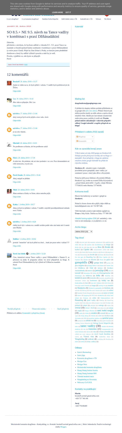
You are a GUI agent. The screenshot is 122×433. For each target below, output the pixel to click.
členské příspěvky (93, 252)
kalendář (77, 273)
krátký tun (106, 280)
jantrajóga (99, 270)
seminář (102, 313)
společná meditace (94, 318)
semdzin (94, 313)
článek (84, 252)
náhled (111, 290)
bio (82, 247)
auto (82, 244)
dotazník (108, 254)
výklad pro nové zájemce (83, 334)
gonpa (109, 263)
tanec (76, 326)
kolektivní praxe (81, 278)
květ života (107, 283)
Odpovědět (17, 91)
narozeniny (98, 293)
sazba (80, 313)
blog (88, 247)
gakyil (108, 260)
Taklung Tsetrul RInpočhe (82, 323)
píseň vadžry (91, 300)
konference (93, 280)
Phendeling (79, 300)
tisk (84, 329)
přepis (85, 305)
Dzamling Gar (91, 257)
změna (82, 341)
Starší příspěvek (63, 309)
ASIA (76, 244)
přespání (92, 305)
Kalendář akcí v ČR (86, 19)
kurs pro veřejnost (96, 283)
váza (94, 332)
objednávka (100, 295)
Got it (68, 12)
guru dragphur (79, 265)
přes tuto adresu (91, 111)
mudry (104, 290)
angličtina (108, 242)
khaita (94, 273)
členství (103, 252)
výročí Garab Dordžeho (102, 334)
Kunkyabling (78, 283)
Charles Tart (109, 265)
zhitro (76, 341)
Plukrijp (101, 300)
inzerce (90, 270)
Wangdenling (79, 339)
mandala (110, 285)
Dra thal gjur (79, 257)
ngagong (86, 295)
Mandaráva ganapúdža (95, 288)
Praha (84, 303)
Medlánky (107, 288)
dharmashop (83, 254)
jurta (109, 270)
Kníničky (107, 275)
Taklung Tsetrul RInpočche (102, 323)
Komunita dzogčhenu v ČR (87, 358)
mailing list (102, 285)
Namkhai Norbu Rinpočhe (50, 19)
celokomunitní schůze (100, 249)
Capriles (86, 249)
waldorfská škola (104, 336)
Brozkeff (16, 82)
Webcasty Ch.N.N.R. (84, 382)
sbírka (86, 313)
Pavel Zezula (18, 175)
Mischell (16, 143)
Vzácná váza (88, 336)
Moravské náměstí (94, 290)
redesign (101, 305)
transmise (92, 329)
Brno (99, 247)
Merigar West (82, 364)
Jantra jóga (81, 355)
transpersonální (106, 329)
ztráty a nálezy (91, 341)
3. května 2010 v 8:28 (28, 222)
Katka (15, 204)
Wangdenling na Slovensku (87, 379)
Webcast (98, 19)
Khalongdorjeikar (105, 273)
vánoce (88, 331)
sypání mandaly (106, 320)
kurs (86, 283)
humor (102, 265)
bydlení (77, 249)
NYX (93, 295)
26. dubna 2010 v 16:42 (25, 99)
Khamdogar (78, 275)
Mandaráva (81, 288)
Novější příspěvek (13, 309)
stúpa (98, 320)
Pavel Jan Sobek (19, 254)
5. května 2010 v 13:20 (37, 254)
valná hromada (79, 331)
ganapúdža (81, 262)
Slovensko (78, 318)
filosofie (93, 260)
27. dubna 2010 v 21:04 (28, 114)
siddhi (100, 315)
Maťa (15, 158)
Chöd (91, 268)
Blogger (63, 427)
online (94, 298)
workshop (100, 339)
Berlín (77, 247)
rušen (104, 308)
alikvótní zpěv (83, 242)
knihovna (89, 275)
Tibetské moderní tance (85, 376)
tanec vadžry (88, 325)
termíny (104, 326)
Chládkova (81, 268)
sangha (79, 310)
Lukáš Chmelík (84, 285)
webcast (91, 339)
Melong (84, 290)
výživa (77, 336)
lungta (94, 285)
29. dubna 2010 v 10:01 (26, 190)
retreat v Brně (89, 308)
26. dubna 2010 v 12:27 (28, 82)
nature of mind (108, 293)
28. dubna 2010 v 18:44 (32, 175)
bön (93, 247)
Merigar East (82, 361)
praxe (90, 303)
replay (109, 305)
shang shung (84, 315)
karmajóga (87, 273)
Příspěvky (81, 137)
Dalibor (16, 239)
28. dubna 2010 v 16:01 (28, 143)
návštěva (16, 114)
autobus (89, 244)
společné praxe (107, 318)
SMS (85, 318)
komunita (93, 278)
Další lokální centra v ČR (69, 19)
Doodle (92, 255)
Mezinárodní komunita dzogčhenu (89, 367)
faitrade (85, 259)
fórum (101, 259)
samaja (111, 308)
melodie (77, 290)
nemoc (79, 295)
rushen (99, 308)
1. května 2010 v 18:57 (26, 204)
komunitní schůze (80, 280)
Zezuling (108, 339)
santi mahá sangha (105, 310)
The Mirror (107, 19)
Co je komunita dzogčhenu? (30, 19)
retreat (77, 308)
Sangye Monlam (89, 310)
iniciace (100, 268)
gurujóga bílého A (92, 265)
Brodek (107, 247)
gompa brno (98, 263)
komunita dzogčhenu (105, 278)
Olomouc (85, 298)
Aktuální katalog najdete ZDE (85, 218)
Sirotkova (107, 316)
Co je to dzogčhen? (12, 19)
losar (76, 285)
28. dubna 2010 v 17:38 (26, 158)
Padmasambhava (105, 298)
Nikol (15, 190)
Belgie (108, 245)
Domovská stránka (39, 309)
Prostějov (108, 303)
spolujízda (80, 320)
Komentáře (81, 141)
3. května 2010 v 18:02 (28, 239)
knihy (98, 275)
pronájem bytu (98, 303)
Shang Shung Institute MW (87, 373)
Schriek (93, 315)
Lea (14, 99)
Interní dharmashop (84, 352)
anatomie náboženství (96, 242)
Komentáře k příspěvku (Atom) (33, 313)
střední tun (90, 321)
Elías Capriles (103, 257)
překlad (77, 305)
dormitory (100, 254)
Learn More (57, 12)
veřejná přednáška (105, 332)
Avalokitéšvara (99, 244)
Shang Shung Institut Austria (87, 370)
